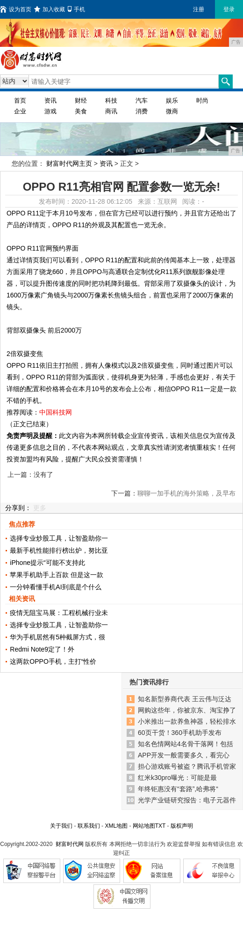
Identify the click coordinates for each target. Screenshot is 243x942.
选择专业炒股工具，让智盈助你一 (59, 538)
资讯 (50, 100)
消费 (142, 111)
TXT (160, 826)
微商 (172, 111)
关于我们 (61, 826)
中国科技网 (55, 412)
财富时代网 (70, 844)
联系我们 (89, 826)
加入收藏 (49, 9)
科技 (111, 100)
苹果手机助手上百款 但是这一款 (56, 575)
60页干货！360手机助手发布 (180, 732)
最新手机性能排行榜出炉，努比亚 (59, 550)
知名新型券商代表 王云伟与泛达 (184, 699)
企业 (20, 111)
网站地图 (144, 826)
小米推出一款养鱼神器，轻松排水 (187, 721)
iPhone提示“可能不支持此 (47, 562)
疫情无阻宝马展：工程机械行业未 (59, 612)
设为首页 (15, 9)
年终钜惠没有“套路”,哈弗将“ (178, 789)
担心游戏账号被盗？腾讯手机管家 (187, 766)
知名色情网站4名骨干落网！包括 (185, 744)
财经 (81, 100)
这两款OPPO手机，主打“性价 (53, 661)
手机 (76, 9)
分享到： (18, 508)
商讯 (111, 111)
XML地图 (116, 826)
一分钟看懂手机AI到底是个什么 (55, 587)
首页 (20, 100)
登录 (229, 9)
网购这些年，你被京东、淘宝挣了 (187, 710)
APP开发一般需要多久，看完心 (183, 755)
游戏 (50, 111)
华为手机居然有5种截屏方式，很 (57, 637)
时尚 (202, 100)
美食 (81, 111)
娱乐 (172, 100)
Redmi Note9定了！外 (42, 649)
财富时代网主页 (69, 163)
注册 (198, 9)
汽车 (142, 100)
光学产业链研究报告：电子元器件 (187, 800)
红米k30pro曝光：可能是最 (177, 777)
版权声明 (182, 826)
